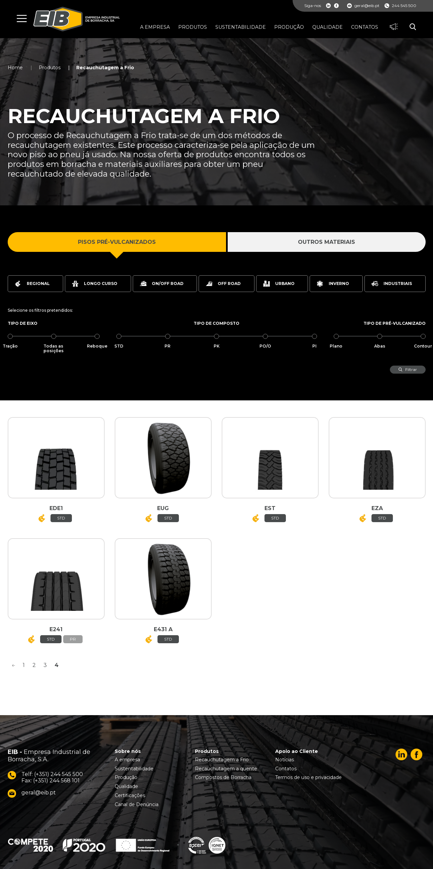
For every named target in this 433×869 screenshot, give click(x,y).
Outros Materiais (326, 242)
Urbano (279, 284)
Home (15, 68)
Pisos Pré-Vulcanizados (117, 242)
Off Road (223, 284)
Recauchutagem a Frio (105, 68)
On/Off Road (162, 284)
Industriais (391, 284)
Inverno (333, 284)
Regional (32, 284)
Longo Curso (94, 284)
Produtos (50, 68)
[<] (13, 665)
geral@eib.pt (363, 5)
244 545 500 (400, 5)
